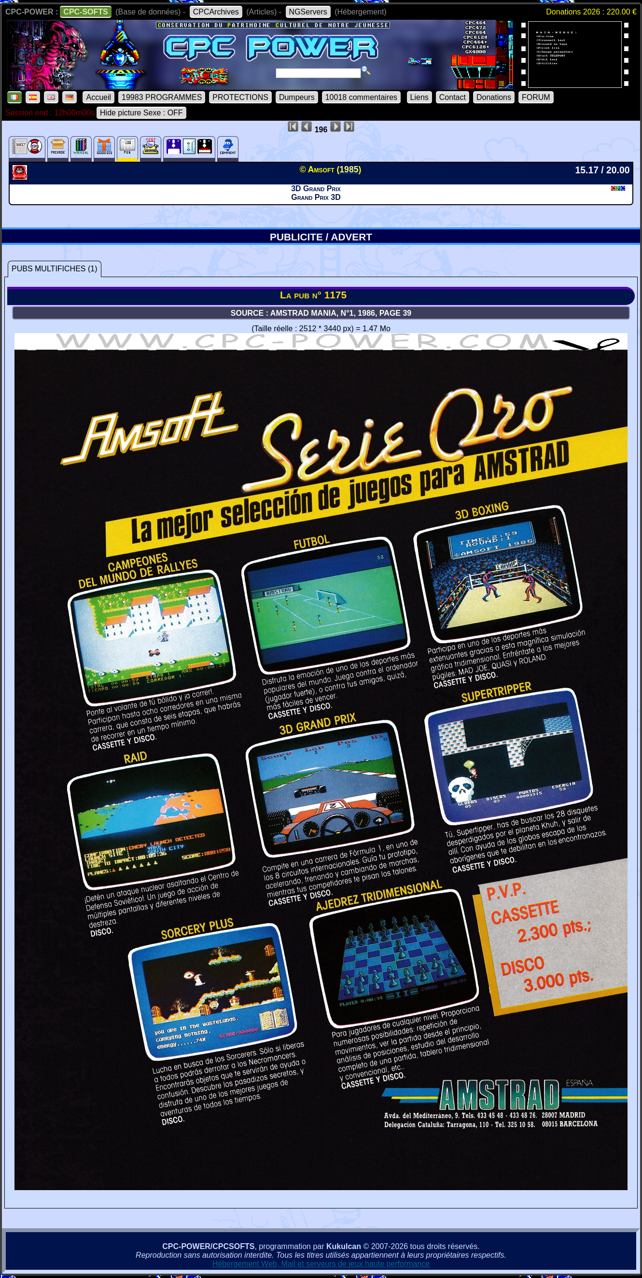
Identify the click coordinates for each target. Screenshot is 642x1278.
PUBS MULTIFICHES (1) (55, 269)
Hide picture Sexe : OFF (141, 113)
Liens (419, 97)
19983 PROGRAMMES (162, 97)
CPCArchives (216, 12)
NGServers (308, 12)
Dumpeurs (297, 97)
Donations (493, 97)
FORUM (536, 97)
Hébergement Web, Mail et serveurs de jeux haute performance (321, 1264)
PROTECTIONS (240, 97)
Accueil (98, 97)
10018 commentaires (361, 97)
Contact (452, 97)
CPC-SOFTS (85, 12)
